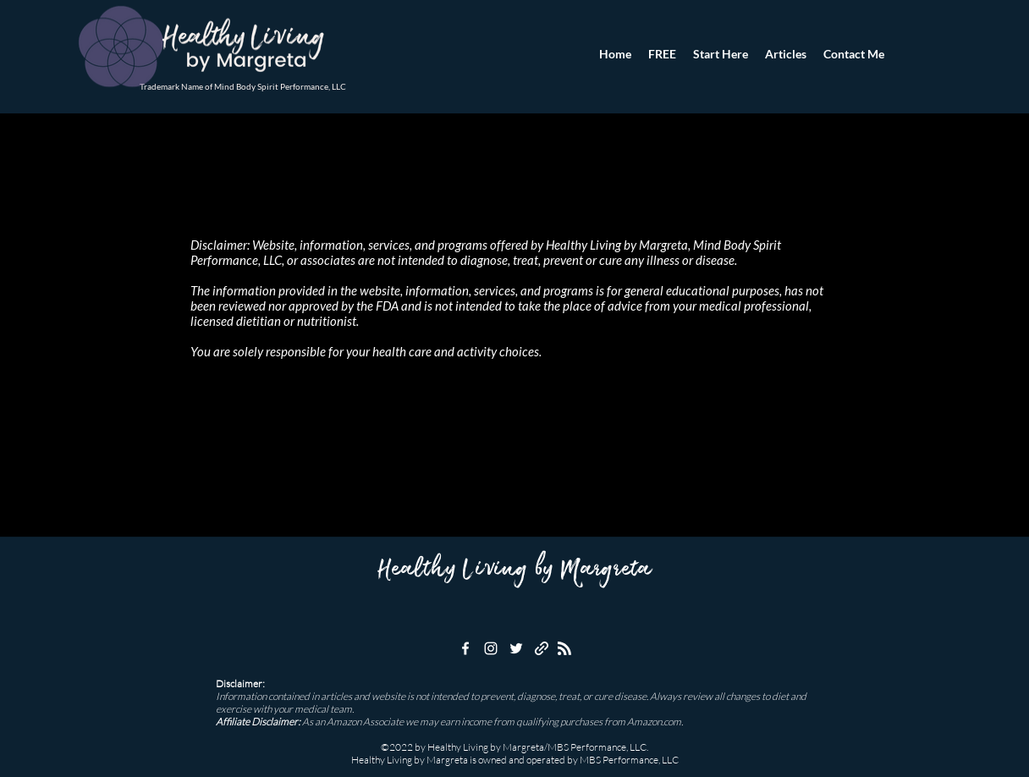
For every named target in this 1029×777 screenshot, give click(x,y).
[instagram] (490, 648)
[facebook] (465, 648)
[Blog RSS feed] (564, 649)
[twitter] (516, 648)
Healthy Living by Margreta (514, 569)
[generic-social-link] (541, 648)
